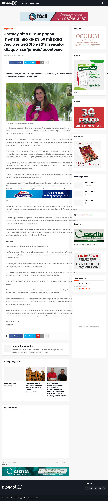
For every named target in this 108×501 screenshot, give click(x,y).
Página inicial (8, 29)
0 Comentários (19, 55)
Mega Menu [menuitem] (34, 3)
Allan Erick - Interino (22, 346)
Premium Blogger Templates (21, 498)
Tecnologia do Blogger (83, 215)
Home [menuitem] (24, 3)
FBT (37, 498)
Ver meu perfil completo (82, 288)
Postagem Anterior (9, 463)
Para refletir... (10, 383)
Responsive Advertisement (89, 326)
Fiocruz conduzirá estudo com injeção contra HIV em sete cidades (34, 386)
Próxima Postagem (61, 463)
